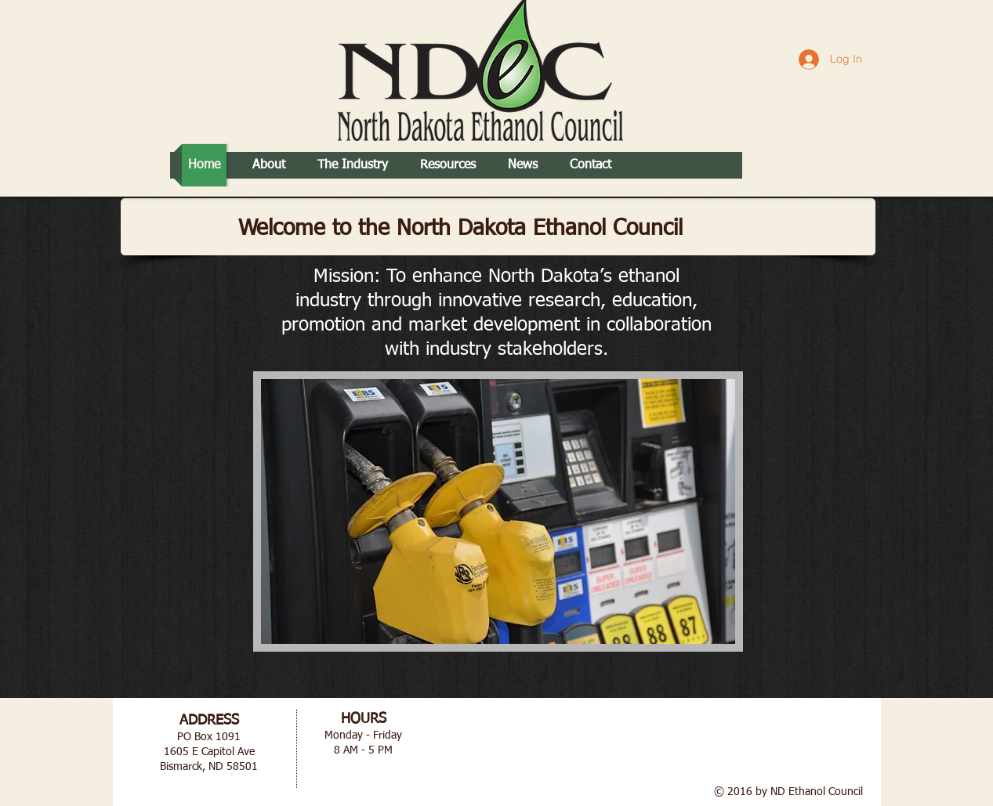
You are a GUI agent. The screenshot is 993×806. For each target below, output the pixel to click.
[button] (498, 511)
